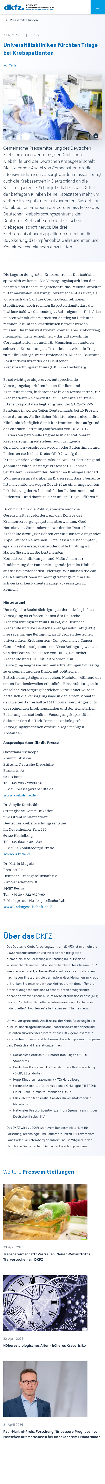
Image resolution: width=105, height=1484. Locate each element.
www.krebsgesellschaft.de (26, 907)
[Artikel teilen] (11, 65)
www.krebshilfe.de (20, 795)
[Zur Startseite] (29, 7)
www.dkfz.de (15, 854)
